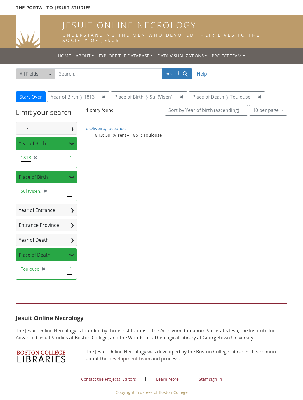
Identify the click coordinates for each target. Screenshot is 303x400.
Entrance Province (39, 225)
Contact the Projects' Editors (108, 379)
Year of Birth (32, 143)
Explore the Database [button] (124, 56)
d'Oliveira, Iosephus (106, 128)
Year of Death (34, 240)
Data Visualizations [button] (180, 56)
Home (64, 56)
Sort (204, 110)
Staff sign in (210, 379)
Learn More (167, 379)
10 (266, 109)
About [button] (83, 56)
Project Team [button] (227, 56)
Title (23, 128)
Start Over (31, 97)
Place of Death (34, 255)
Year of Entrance (37, 210)
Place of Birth (33, 177)
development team (129, 358)
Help (202, 74)
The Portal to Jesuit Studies (53, 7)
